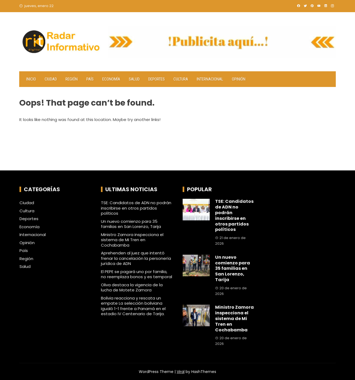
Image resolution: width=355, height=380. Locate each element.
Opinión (238, 79)
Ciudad (51, 79)
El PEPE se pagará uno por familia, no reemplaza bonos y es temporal (136, 274)
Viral (181, 371)
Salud (134, 79)
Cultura (180, 79)
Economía (111, 79)
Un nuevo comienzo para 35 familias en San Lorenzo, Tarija (131, 224)
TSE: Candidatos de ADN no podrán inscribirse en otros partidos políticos (136, 208)
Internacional (210, 79)
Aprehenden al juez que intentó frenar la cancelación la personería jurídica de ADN (136, 258)
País (90, 79)
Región (71, 79)
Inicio (31, 79)
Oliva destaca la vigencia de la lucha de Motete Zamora (132, 287)
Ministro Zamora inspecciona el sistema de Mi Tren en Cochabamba (132, 240)
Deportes (156, 79)
